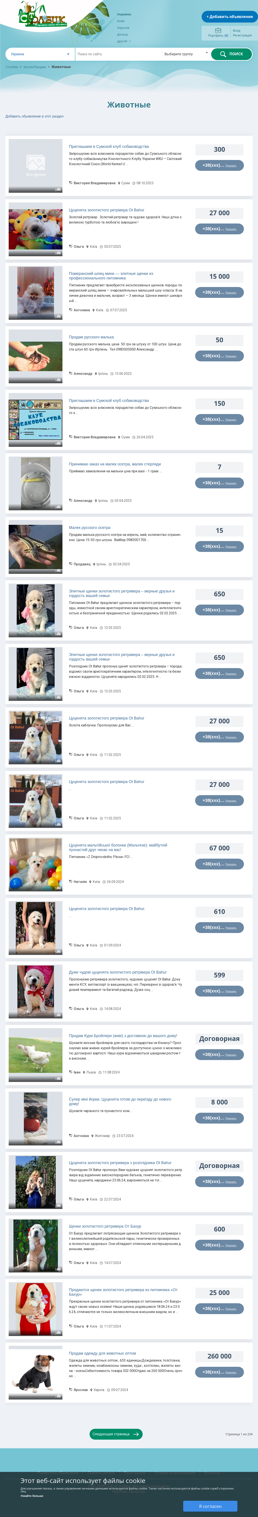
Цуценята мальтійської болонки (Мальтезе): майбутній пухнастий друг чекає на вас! (118, 847)
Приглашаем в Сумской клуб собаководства (109, 146)
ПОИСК (231, 54)
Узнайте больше (32, 1495)
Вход (236, 30)
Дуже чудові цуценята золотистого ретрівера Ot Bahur (118, 972)
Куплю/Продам (35, 67)
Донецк (122, 34)
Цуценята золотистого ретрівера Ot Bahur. (107, 909)
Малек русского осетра (89, 527)
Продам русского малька (91, 337)
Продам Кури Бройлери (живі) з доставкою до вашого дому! (123, 1036)
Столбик (11, 67)
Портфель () (218, 35)
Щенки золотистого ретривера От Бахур (105, 1226)
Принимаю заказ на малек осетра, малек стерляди (115, 464)
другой (124, 41)
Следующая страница (111, 1434)
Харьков (123, 28)
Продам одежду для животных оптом (102, 1353)
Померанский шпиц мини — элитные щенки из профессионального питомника (111, 275)
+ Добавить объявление (230, 16)
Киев (120, 21)
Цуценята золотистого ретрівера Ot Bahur (106, 210)
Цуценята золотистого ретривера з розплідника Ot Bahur (120, 1163)
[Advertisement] (68, 128)
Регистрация (242, 35)
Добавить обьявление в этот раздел (34, 116)
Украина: (124, 14)
